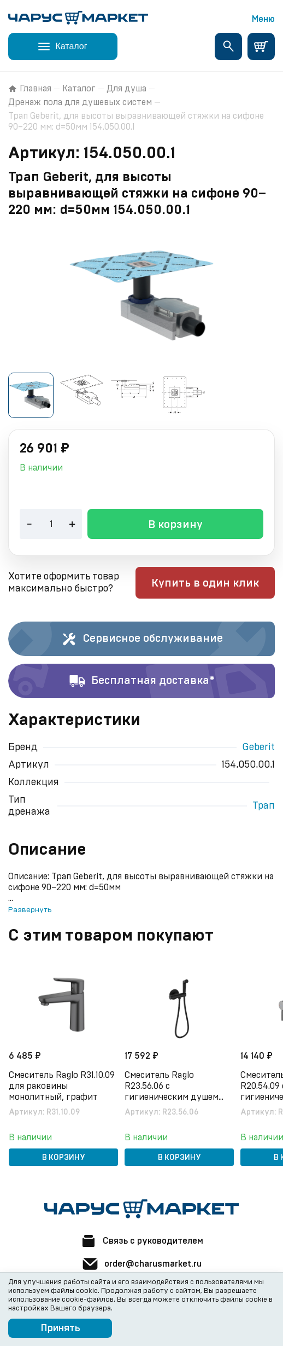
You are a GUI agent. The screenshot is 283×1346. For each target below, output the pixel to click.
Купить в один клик (205, 583)
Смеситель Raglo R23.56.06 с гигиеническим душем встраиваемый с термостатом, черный (172, 1087)
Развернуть (29, 910)
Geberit (258, 747)
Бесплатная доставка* (142, 681)
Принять (60, 1328)
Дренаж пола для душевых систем (80, 102)
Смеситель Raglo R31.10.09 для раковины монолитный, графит (62, 1086)
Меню (263, 19)
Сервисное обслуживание (142, 639)
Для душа (126, 88)
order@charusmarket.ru (141, 1264)
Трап (263, 806)
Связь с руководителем (141, 1241)
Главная (29, 88)
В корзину (175, 524)
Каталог (79, 88)
